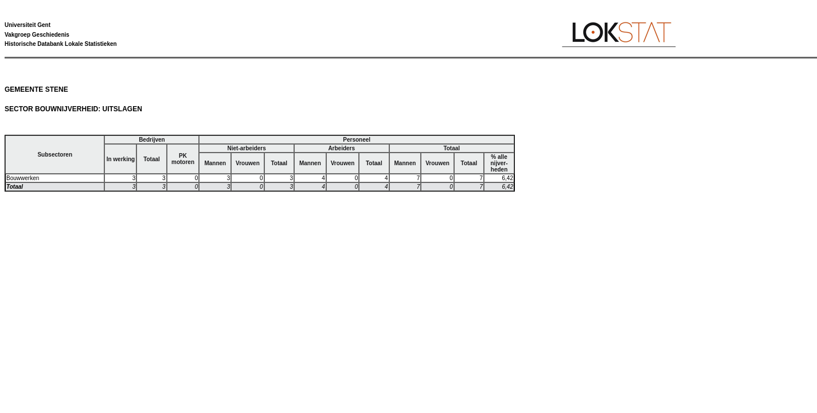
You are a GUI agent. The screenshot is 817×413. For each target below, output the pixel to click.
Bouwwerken (22, 178)
